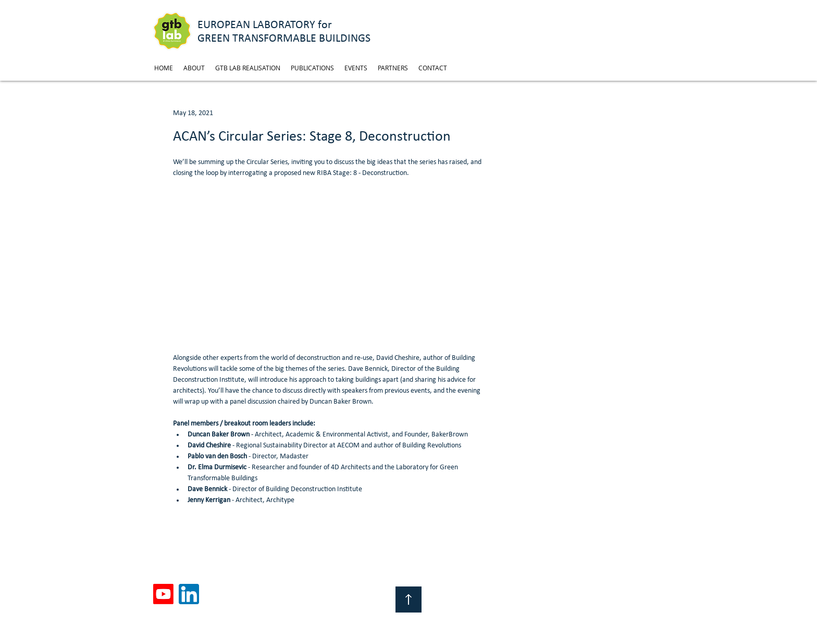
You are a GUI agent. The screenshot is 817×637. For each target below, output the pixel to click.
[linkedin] (189, 594)
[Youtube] (163, 594)
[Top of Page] (408, 599)
